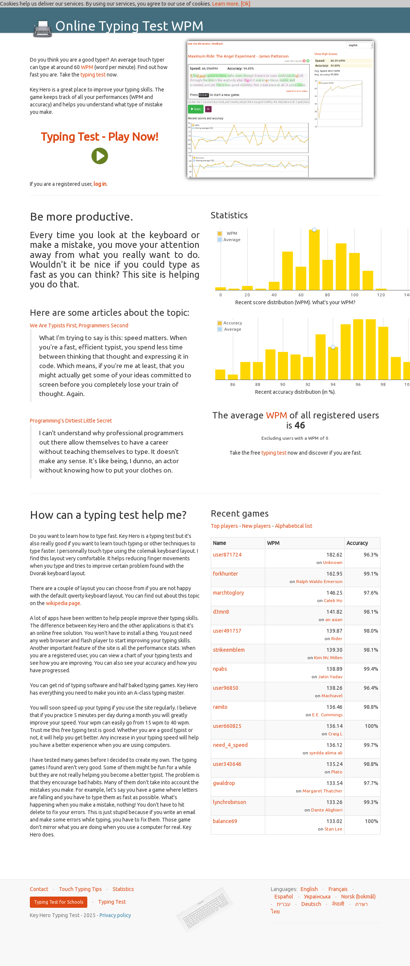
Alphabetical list (293, 526)
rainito (220, 707)
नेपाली (338, 904)
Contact (39, 889)
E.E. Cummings (327, 714)
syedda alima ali (325, 752)
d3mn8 (221, 612)
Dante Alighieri (326, 809)
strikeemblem (229, 650)
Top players (224, 526)
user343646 (227, 764)
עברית (284, 904)
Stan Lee (333, 828)
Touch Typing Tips (80, 889)
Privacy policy (115, 915)
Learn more (225, 4)
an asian (333, 619)
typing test (93, 75)
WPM (87, 67)
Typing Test (112, 902)
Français (338, 889)
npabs (220, 669)
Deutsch (311, 904)
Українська (317, 897)
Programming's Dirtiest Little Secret (71, 421)
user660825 (227, 726)
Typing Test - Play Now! (99, 136)
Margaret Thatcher (322, 790)
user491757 (227, 631)
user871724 (227, 555)
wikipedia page (63, 603)
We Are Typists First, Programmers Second (79, 325)
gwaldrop (224, 783)
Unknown (332, 562)
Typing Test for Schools (58, 902)
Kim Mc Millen (328, 657)
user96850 (225, 688)
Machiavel (332, 695)
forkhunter (225, 574)
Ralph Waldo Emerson (319, 581)
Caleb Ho (333, 600)
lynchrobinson (229, 802)
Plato (336, 771)
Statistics (123, 889)
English (309, 889)
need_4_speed (230, 745)
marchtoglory (228, 593)
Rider (336, 638)
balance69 (225, 821)
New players (256, 526)
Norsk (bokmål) (358, 897)
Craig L (335, 733)
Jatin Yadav (330, 676)
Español (284, 897)
